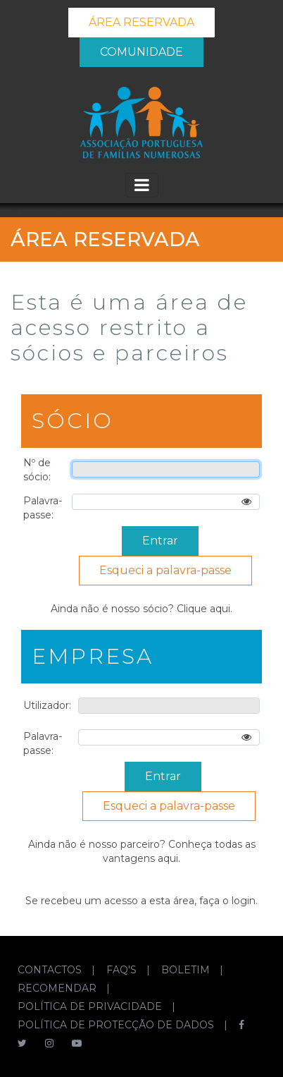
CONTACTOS (51, 969)
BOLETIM (187, 969)
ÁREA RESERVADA (141, 22)
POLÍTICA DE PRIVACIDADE (91, 1006)
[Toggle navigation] (141, 185)
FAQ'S (122, 969)
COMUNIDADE (141, 52)
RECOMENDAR (58, 988)
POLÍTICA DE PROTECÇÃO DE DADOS (117, 1024)
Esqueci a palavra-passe (165, 570)
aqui (220, 608)
